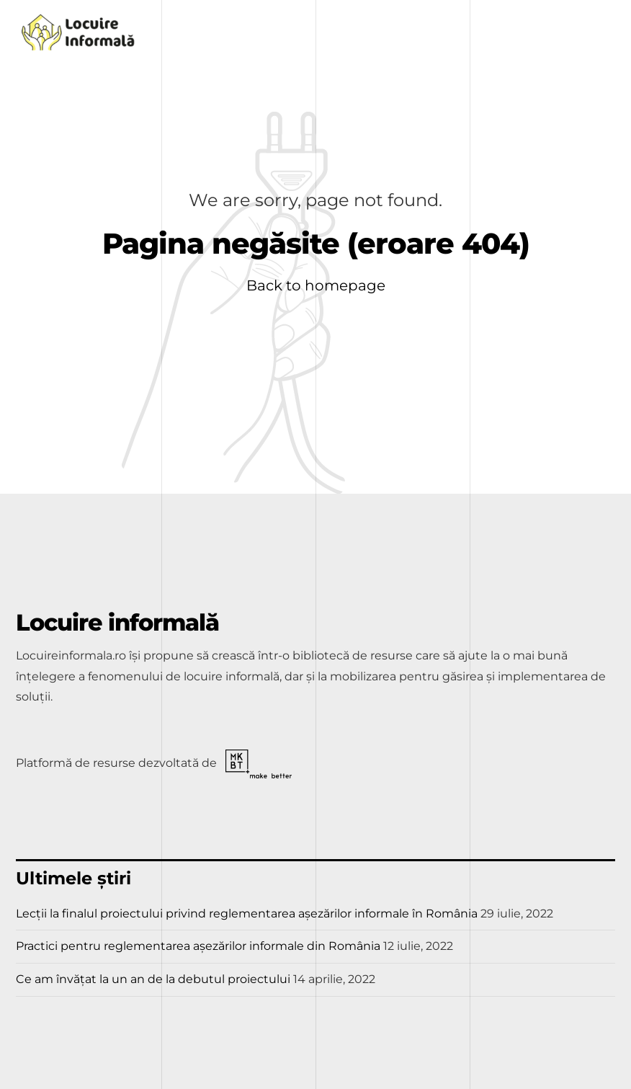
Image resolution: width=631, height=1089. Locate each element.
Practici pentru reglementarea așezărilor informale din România (198, 946)
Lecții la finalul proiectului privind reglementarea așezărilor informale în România (247, 913)
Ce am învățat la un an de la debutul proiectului (153, 979)
